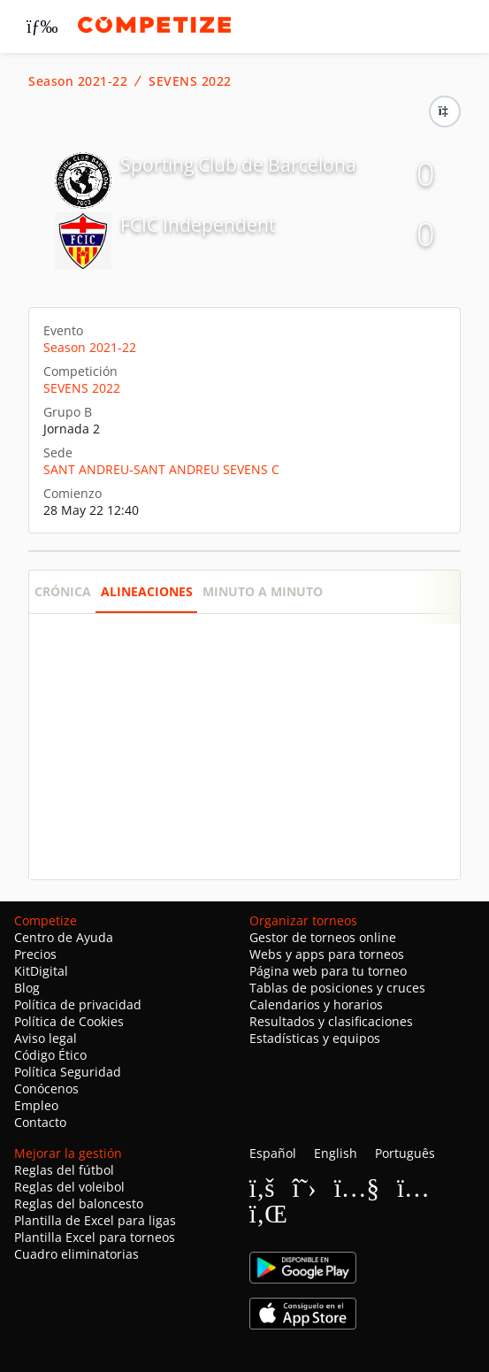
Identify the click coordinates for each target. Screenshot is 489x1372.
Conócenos (46, 1088)
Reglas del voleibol (69, 1186)
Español (272, 1153)
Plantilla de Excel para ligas (95, 1220)
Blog (27, 987)
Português (405, 1153)
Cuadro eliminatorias (76, 1254)
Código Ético (50, 1054)
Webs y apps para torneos (326, 954)
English (335, 1153)
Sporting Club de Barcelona (238, 164)
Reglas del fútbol (64, 1169)
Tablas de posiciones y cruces (337, 987)
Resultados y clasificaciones (331, 1021)
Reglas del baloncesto (78, 1203)
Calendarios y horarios (316, 1004)
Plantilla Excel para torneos (94, 1237)
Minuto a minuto (262, 591)
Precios (35, 954)
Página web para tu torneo (328, 970)
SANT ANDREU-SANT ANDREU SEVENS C (161, 469)
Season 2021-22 (77, 81)
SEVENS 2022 (190, 81)
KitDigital (41, 970)
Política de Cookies (69, 1021)
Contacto (40, 1122)
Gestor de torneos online (322, 937)
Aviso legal (45, 1038)
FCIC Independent (197, 224)
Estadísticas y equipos (314, 1038)
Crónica (62, 591)
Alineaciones (147, 591)
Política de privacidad (77, 1004)
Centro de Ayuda (63, 937)
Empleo (36, 1105)
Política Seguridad (67, 1071)
